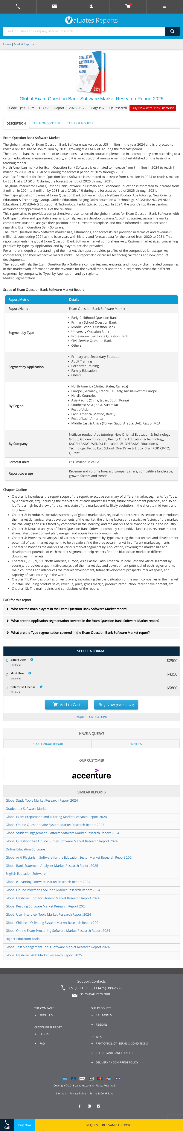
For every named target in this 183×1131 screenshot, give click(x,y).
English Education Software (26, 873)
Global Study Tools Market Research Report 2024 (42, 800)
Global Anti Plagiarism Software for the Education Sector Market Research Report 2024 (70, 857)
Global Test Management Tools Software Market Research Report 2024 (58, 947)
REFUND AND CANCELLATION (115, 1053)
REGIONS (102, 1024)
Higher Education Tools (23, 939)
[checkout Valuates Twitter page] (101, 1108)
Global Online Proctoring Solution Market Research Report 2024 (53, 890)
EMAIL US (136, 744)
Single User (18, 659)
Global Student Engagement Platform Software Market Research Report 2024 (62, 833)
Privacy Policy (78, 1093)
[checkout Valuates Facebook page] (82, 1108)
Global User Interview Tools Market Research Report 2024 (48, 914)
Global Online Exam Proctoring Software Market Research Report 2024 (58, 930)
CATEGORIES (104, 1015)
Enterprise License (23, 687)
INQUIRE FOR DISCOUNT (91, 717)
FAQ (42, 1043)
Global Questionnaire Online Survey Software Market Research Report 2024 (62, 841)
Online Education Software (25, 849)
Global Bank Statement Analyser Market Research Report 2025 (52, 865)
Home (7, 44)
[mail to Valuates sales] (54, 7)
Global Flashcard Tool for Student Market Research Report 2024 (53, 898)
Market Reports (24, 44)
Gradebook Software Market (26, 808)
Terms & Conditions (101, 1093)
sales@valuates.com (95, 994)
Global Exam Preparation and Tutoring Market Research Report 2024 (56, 817)
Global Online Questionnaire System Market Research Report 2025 (55, 824)
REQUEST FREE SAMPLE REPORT (109, 1125)
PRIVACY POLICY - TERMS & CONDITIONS (122, 1043)
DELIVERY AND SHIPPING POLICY (117, 1062)
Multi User (17, 673)
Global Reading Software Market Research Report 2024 (46, 906)
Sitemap (61, 1093)
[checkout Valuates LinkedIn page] (91, 1108)
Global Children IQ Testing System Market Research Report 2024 (53, 922)
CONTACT (46, 1034)
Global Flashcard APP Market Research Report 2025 (44, 955)
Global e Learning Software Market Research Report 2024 (48, 881)
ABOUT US (46, 1015)
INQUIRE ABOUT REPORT (47, 744)
